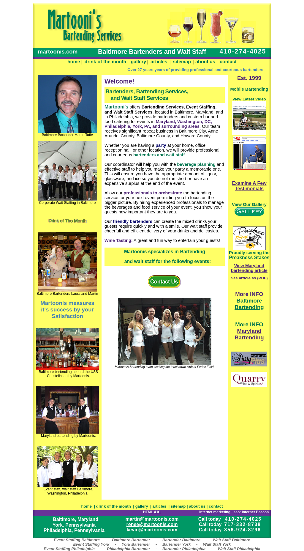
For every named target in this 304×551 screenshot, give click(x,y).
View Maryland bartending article (249, 268)
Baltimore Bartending (249, 303)
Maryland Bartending (249, 334)
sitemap (182, 61)
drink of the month (105, 61)
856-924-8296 (242, 529)
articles (159, 61)
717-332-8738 (242, 524)
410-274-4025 (243, 519)
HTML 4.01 (152, 512)
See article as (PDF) (249, 278)
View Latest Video (249, 99)
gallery (138, 61)
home (73, 61)
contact (228, 61)
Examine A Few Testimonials (249, 186)
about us (205, 61)
